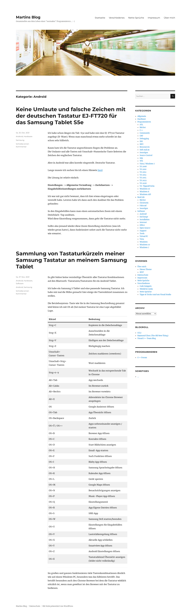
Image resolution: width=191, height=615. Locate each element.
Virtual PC (144, 236)
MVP (142, 272)
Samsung (20, 140)
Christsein (144, 203)
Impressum (154, 17)
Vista (142, 239)
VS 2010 (143, 169)
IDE (141, 141)
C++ (141, 130)
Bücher (143, 127)
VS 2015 (143, 178)
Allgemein (141, 116)
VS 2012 (143, 172)
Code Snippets (146, 286)
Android (19, 136)
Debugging (144, 138)
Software (19, 283)
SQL (141, 158)
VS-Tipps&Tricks (147, 186)
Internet (143, 222)
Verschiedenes (117, 17)
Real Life (141, 197)
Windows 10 (145, 189)
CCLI (139, 333)
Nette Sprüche (136, 17)
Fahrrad (143, 205)
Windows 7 (144, 247)
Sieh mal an (144, 150)
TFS (141, 161)
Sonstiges (144, 152)
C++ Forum (142, 357)
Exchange (144, 217)
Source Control (146, 155)
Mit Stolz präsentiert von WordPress (57, 606)
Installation (144, 219)
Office (142, 225)
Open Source (145, 228)
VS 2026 (143, 183)
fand (100, 170)
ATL (141, 125)
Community (145, 133)
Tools (142, 233)
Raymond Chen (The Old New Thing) (152, 335)
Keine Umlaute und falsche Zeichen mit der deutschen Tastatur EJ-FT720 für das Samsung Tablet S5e (70, 115)
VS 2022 (143, 180)
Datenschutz (142, 275)
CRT (141, 136)
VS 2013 (143, 175)
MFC (142, 144)
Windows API (145, 194)
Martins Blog (28, 17)
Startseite (100, 17)
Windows (144, 242)
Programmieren (144, 122)
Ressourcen (145, 147)
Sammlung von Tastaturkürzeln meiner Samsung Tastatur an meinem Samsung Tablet (71, 260)
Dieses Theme (146, 269)
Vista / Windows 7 (147, 164)
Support (143, 231)
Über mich (169, 17)
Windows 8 (144, 192)
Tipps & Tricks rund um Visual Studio (155, 294)
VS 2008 (143, 166)
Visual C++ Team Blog (146, 338)
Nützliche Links (146, 289)
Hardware (28, 136)
